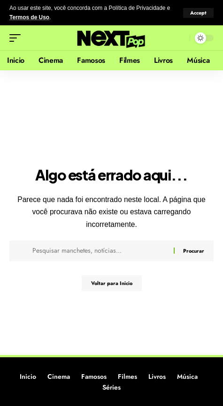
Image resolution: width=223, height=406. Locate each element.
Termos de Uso (29, 17)
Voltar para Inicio (111, 283)
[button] (198, 13)
